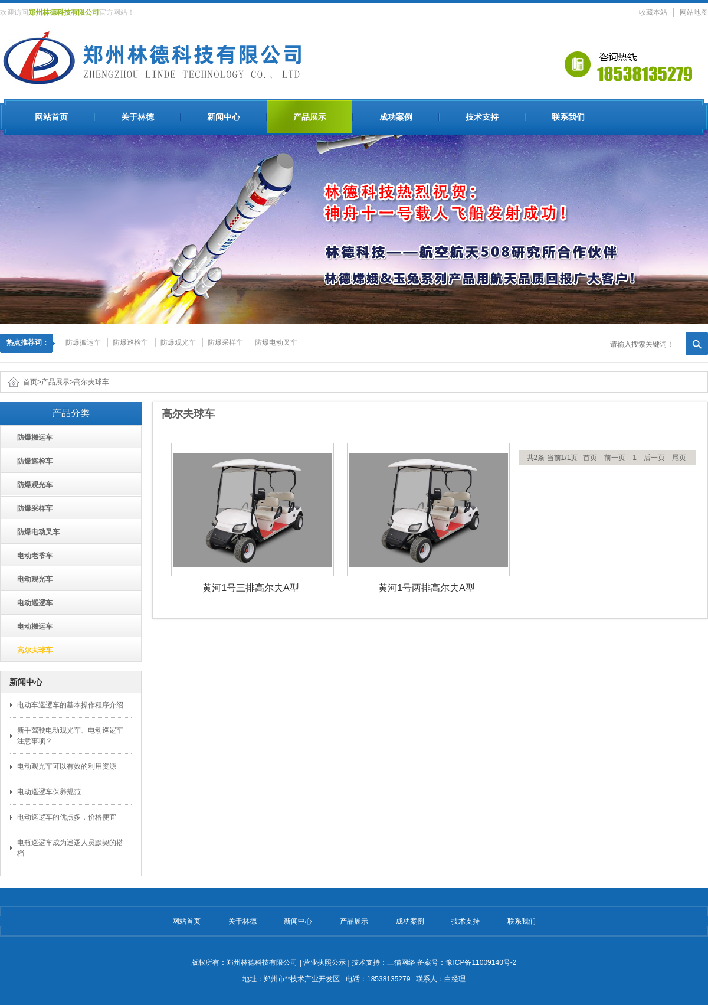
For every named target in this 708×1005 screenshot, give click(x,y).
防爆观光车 (178, 342)
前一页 (614, 457)
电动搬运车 (31, 626)
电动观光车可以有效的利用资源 (66, 766)
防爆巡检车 (130, 342)
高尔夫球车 (91, 382)
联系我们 (568, 117)
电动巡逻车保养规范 (49, 792)
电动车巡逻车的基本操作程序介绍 (70, 705)
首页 (30, 382)
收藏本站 (653, 12)
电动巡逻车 (31, 603)
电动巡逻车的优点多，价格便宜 (66, 817)
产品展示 (309, 117)
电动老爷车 (31, 556)
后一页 (654, 457)
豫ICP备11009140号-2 (480, 962)
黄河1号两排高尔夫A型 (426, 588)
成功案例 (395, 117)
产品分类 (71, 413)
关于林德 (137, 117)
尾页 (679, 457)
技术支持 (482, 117)
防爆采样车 (225, 342)
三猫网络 (401, 962)
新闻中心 (223, 117)
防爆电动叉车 (276, 342)
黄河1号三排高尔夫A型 (250, 588)
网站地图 (694, 12)
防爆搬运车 (83, 342)
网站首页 (51, 117)
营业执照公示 (324, 962)
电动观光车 (31, 579)
